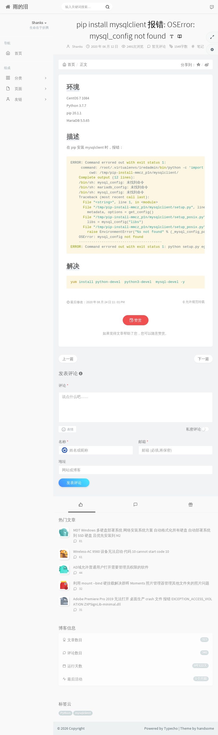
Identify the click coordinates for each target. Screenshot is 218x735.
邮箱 (143, 441)
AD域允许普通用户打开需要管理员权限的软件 (111, 567)
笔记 (200, 46)
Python (65, 713)
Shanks (77, 46)
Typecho (171, 728)
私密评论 (193, 429)
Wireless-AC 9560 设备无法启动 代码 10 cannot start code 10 (121, 551)
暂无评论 (159, 46)
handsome (205, 728)
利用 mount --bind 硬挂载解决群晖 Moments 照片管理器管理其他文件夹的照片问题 (141, 583)
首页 (69, 64)
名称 (63, 441)
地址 (62, 461)
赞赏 (136, 320)
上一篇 (67, 358)
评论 (63, 385)
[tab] (80, 504)
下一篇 (203, 358)
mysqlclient (83, 713)
